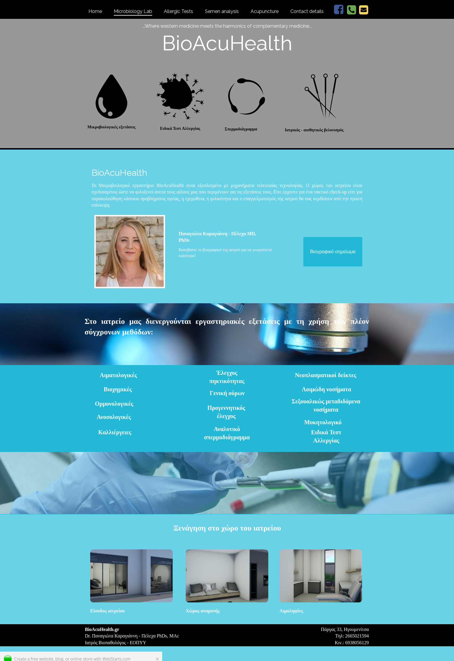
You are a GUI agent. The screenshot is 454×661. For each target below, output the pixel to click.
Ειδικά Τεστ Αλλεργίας (180, 128)
